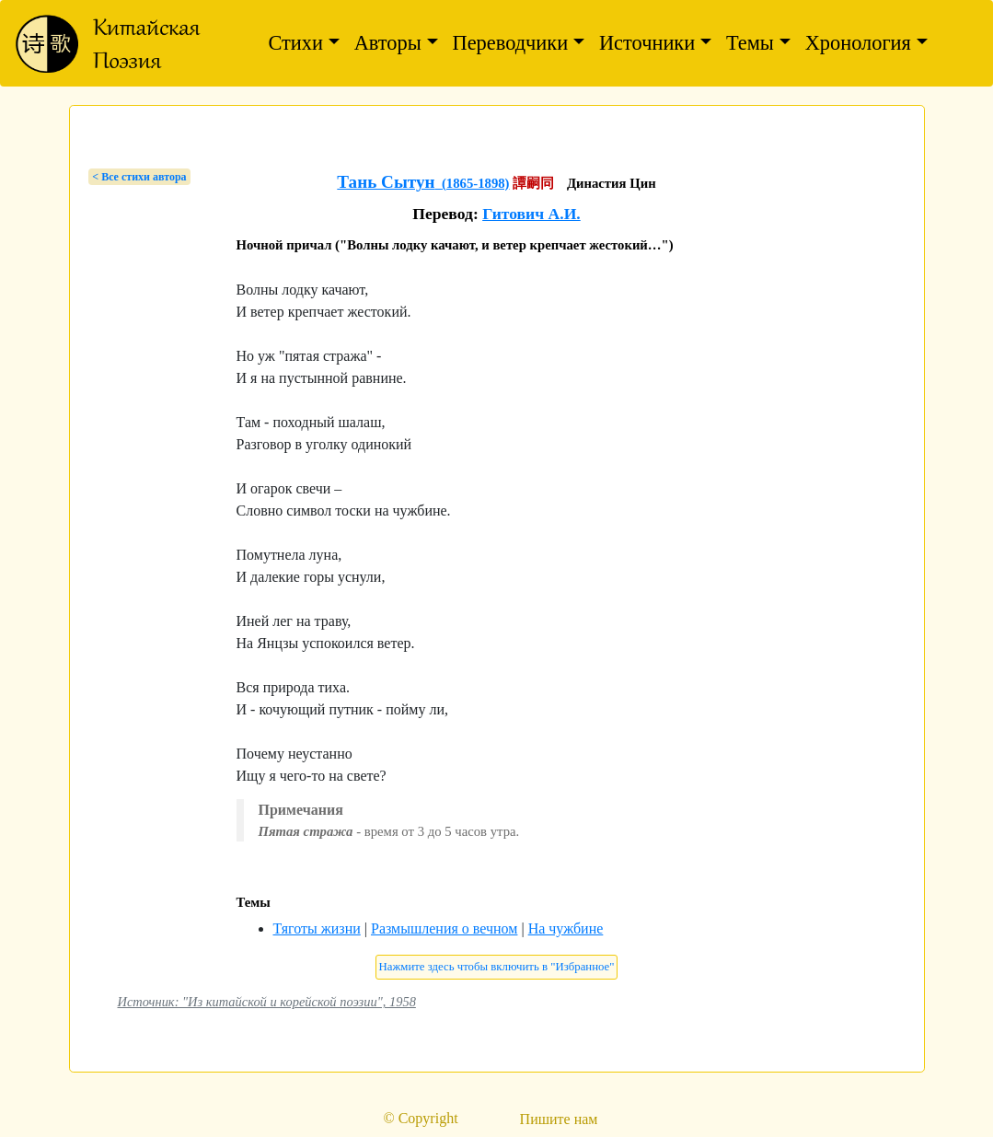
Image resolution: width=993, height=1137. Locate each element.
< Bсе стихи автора (139, 176)
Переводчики (511, 42)
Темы (750, 42)
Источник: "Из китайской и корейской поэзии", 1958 (267, 1001)
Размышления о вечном (444, 928)
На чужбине (566, 928)
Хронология (858, 42)
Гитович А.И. (531, 213)
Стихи (295, 42)
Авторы (387, 42)
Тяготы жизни (317, 928)
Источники (647, 42)
